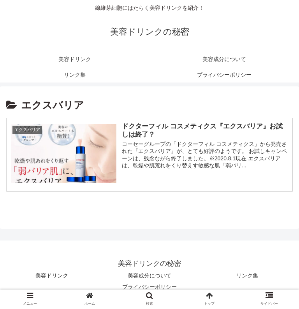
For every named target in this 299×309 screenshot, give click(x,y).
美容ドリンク (51, 275)
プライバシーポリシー (149, 287)
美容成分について (149, 275)
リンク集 (247, 275)
